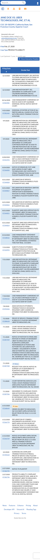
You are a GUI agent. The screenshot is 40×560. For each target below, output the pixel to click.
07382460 (6, 113)
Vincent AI (20, 509)
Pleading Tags (31, 509)
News (5, 505)
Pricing (28, 505)
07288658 (6, 321)
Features (12, 505)
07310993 (6, 250)
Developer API (9, 509)
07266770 (6, 422)
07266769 (6, 438)
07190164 (6, 455)
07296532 (6, 299)
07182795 (6, 471)
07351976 (6, 160)
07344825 (6, 213)
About (35, 505)
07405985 (6, 103)
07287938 (6, 366)
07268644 (6, 408)
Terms (24, 513)
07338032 (6, 238)
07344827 (6, 191)
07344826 (6, 205)
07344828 (6, 182)
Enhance (20, 505)
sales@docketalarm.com (9, 38)
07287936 (6, 394)
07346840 (6, 170)
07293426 (6, 309)
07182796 (6, 477)
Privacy (16, 513)
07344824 (6, 225)
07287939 (6, 340)
